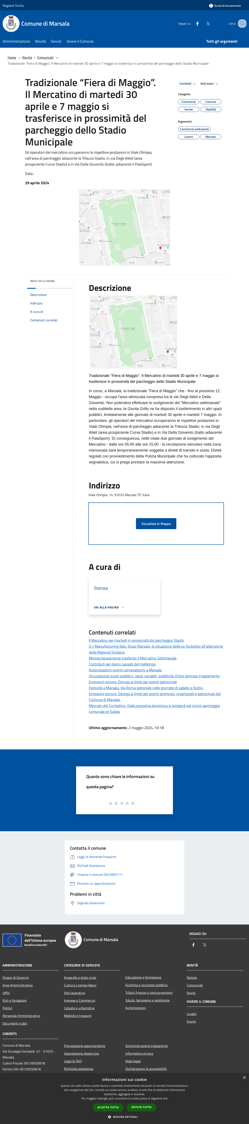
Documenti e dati (15, 1023)
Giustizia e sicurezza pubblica (146, 984)
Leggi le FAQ (73, 1061)
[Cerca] (241, 23)
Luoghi (192, 1013)
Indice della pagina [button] (42, 281)
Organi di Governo (16, 977)
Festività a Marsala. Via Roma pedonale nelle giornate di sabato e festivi (146, 688)
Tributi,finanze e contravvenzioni (149, 992)
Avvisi (191, 992)
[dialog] (124, 1098)
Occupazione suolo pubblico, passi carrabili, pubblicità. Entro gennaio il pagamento (154, 676)
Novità (27, 57)
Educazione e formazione (143, 977)
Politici (7, 1008)
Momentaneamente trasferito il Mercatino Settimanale (133, 658)
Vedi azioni (209, 83)
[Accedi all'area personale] (225, 6)
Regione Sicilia (13, 5)
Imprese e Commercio (79, 1000)
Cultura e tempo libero (80, 985)
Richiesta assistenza (78, 1068)
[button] (124, 1117)
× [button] (244, 1077)
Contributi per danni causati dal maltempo (122, 664)
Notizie (192, 977)
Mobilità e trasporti (78, 1015)
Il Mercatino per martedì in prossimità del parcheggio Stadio (136, 640)
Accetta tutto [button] (108, 1107)
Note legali (133, 1061)
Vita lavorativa (74, 992)
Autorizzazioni (135, 1007)
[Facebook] (193, 23)
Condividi (188, 83)
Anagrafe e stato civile (80, 977)
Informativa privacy (139, 1053)
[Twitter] (203, 23)
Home (12, 57)
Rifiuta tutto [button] (142, 1107)
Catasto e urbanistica (79, 1008)
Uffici (6, 992)
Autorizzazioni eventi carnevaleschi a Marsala (125, 670)
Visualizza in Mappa (156, 523)
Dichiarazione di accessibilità (146, 1068)
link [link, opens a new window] (165, 1098)
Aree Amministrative (18, 985)
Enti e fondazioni (15, 1000)
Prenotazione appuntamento (84, 1045)
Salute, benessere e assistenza (147, 1000)
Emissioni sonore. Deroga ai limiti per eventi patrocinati (133, 682)
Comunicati (45, 57)
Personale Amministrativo (21, 1015)
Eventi (191, 1021)
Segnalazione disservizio (81, 1053)
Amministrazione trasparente (146, 1045)
